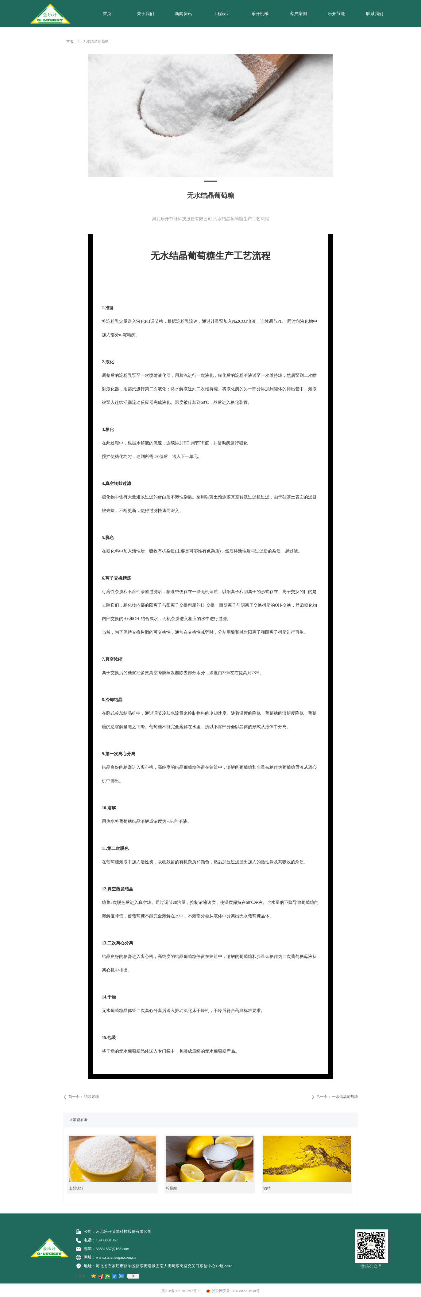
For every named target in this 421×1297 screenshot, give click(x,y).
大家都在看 (78, 1120)
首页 (70, 41)
